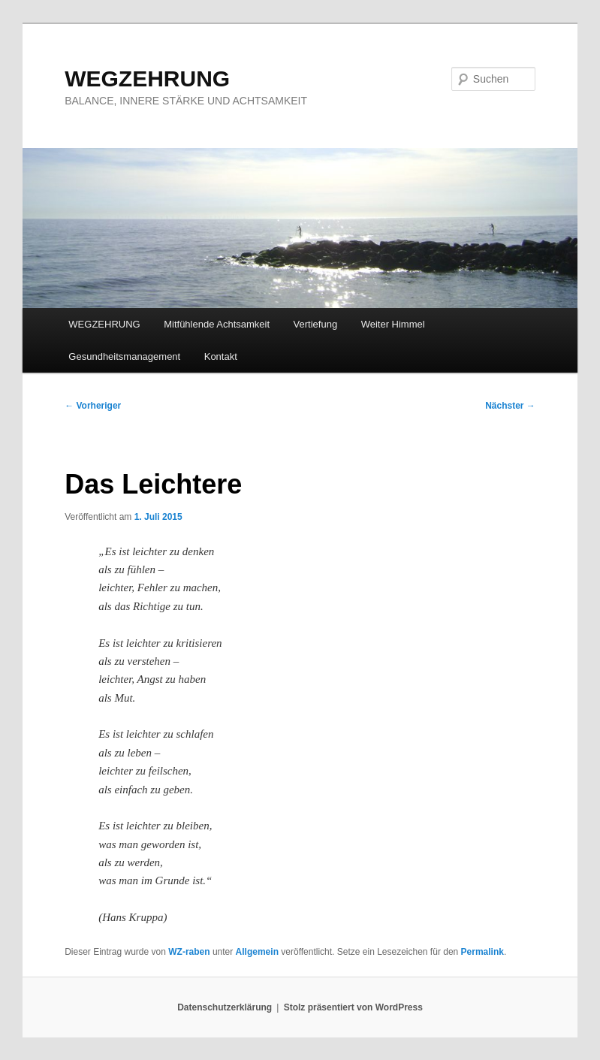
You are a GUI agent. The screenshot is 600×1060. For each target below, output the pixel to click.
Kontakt (220, 356)
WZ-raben (189, 952)
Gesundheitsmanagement (124, 356)
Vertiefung (316, 324)
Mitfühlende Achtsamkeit (217, 324)
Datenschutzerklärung (224, 1007)
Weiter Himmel (393, 324)
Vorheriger (93, 405)
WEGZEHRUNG (147, 78)
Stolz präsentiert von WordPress (353, 1007)
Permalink (482, 952)
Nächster (510, 405)
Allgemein (257, 952)
